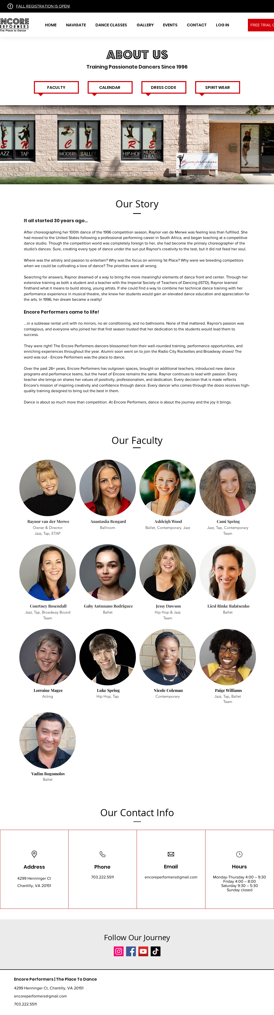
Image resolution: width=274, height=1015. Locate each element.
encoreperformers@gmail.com (171, 877)
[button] (76, 25)
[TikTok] (155, 951)
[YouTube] (143, 951)
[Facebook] (131, 951)
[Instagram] (119, 951)
